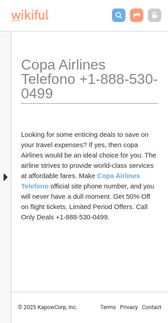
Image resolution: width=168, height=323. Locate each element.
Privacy (129, 307)
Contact (151, 307)
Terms (108, 307)
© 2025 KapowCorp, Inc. (48, 307)
